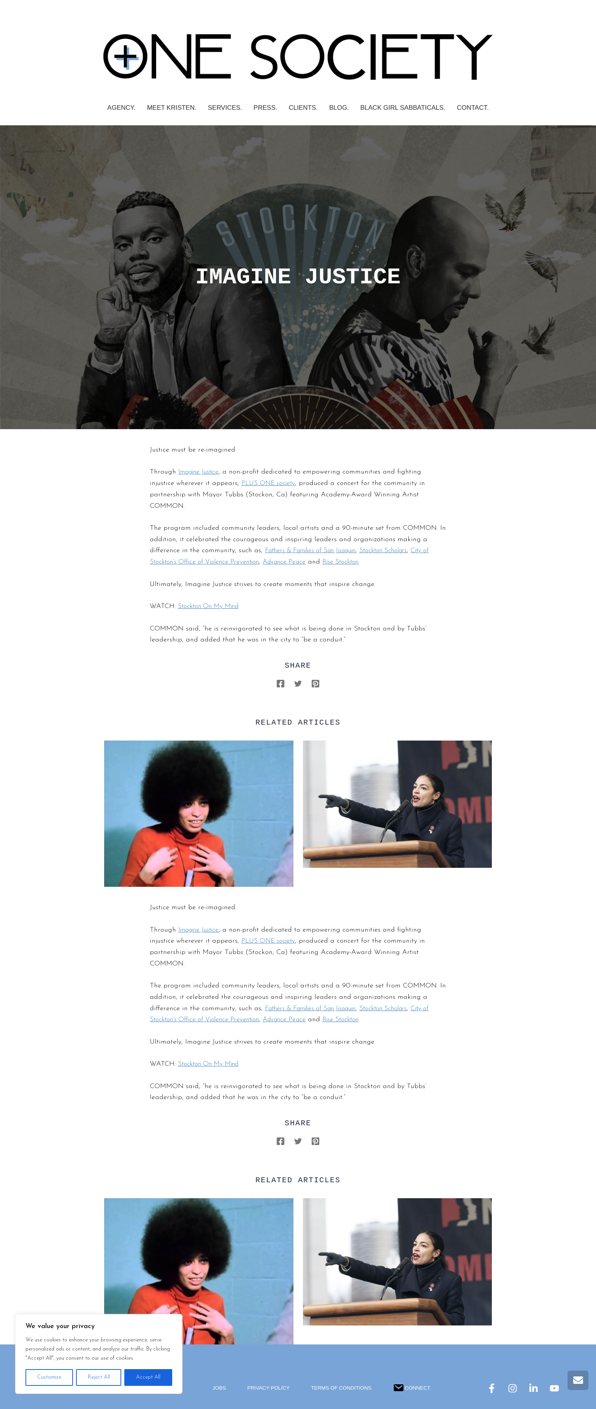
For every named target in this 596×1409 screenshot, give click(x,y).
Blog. (339, 107)
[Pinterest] (315, 683)
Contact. (473, 107)
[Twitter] (298, 683)
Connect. (414, 1387)
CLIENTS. (303, 107)
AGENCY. (121, 107)
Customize (49, 1377)
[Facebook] (280, 683)
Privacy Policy (267, 1388)
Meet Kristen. (172, 107)
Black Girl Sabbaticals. (402, 107)
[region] (98, 1354)
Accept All (148, 1377)
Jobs (217, 1388)
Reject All (99, 1377)
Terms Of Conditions (342, 1388)
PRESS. (265, 107)
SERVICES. (225, 107)
